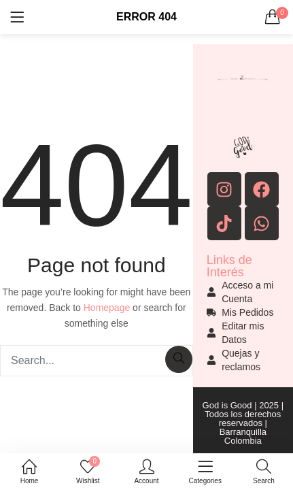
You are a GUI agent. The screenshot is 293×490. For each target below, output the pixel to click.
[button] (272, 17)
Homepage (107, 307)
